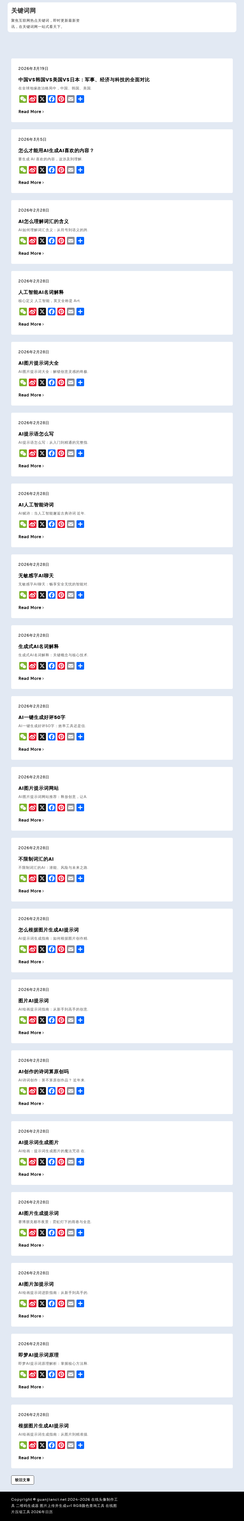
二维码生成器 (27, 1505)
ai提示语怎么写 (36, 434)
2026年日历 (42, 1512)
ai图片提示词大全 (38, 363)
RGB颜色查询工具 (89, 1505)
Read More (31, 111)
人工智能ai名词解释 (41, 292)
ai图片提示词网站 (38, 788)
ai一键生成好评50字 (42, 717)
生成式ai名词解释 (38, 646)
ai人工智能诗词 (36, 504)
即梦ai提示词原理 (38, 1355)
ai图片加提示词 (36, 1284)
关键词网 (23, 10)
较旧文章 (22, 1480)
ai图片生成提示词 (38, 1213)
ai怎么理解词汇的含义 (43, 221)
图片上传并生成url (56, 1505)
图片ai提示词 (33, 1000)
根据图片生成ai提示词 (43, 1425)
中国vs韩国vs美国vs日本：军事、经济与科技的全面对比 (84, 79)
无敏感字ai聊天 (36, 575)
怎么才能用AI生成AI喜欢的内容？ (56, 150)
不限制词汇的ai (36, 859)
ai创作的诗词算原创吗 (43, 1071)
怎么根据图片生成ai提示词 (48, 930)
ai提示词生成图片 (38, 1142)
